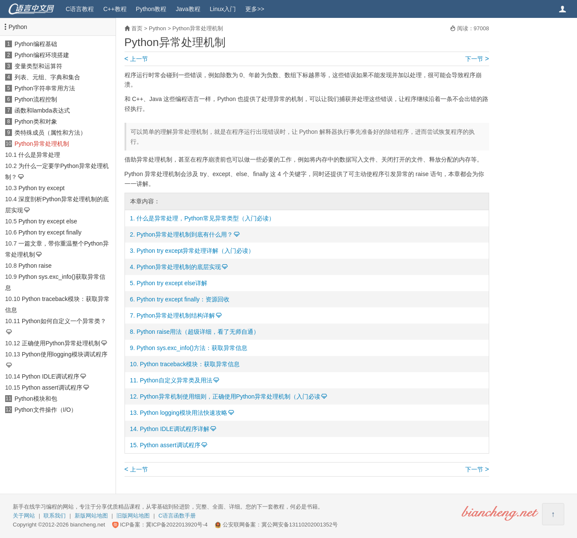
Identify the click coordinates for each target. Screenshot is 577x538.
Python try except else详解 (171, 283)
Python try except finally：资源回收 (182, 299)
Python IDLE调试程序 (50, 376)
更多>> (254, 9)
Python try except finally (49, 232)
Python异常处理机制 (41, 143)
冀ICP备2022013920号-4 (177, 524)
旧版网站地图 (133, 515)
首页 (136, 28)
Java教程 (188, 9)
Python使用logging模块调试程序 (64, 354)
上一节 (136, 58)
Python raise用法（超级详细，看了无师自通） (197, 331)
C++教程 (114, 9)
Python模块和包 (35, 398)
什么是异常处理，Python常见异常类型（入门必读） (205, 218)
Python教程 (151, 9)
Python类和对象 (35, 121)
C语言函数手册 (177, 515)
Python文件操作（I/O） (45, 409)
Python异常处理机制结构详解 (175, 315)
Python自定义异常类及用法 (176, 380)
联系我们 (54, 515)
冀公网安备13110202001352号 (299, 524)
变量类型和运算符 (38, 66)
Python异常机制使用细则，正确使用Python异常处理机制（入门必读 (230, 396)
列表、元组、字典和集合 (47, 77)
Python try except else (47, 221)
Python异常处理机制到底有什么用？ (184, 234)
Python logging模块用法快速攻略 (183, 412)
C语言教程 (80, 9)
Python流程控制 (35, 99)
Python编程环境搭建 (41, 55)
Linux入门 (223, 9)
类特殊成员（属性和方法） (50, 132)
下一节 (477, 58)
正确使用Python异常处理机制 (61, 343)
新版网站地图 (91, 515)
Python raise (35, 265)
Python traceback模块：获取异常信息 (190, 364)
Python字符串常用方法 (44, 88)
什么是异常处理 (39, 154)
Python (18, 26)
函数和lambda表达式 (42, 110)
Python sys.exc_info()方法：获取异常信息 (191, 347)
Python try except (41, 188)
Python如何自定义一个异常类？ (64, 321)
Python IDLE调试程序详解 (174, 428)
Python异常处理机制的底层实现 (178, 266)
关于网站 (24, 515)
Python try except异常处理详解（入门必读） (195, 250)
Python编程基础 (35, 43)
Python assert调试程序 (52, 387)
